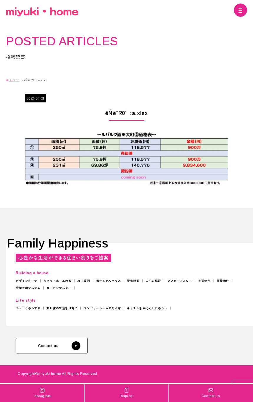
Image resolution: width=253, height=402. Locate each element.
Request (126, 392)
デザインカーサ (26, 280)
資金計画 (133, 280)
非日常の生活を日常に (62, 308)
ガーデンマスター (59, 287)
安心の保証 (153, 280)
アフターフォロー (179, 280)
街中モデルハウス (108, 280)
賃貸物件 (223, 280)
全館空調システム (28, 287)
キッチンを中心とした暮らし (147, 308)
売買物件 (204, 280)
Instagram (42, 392)
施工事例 (83, 280)
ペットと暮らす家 (28, 308)
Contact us (59, 345)
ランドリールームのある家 (102, 308)
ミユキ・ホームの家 (58, 280)
